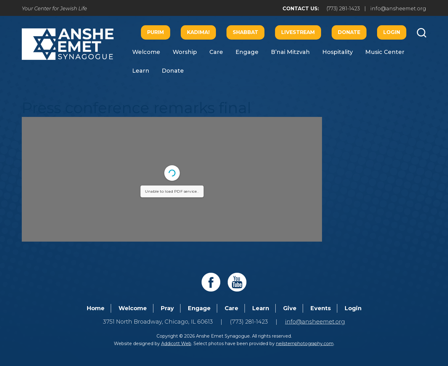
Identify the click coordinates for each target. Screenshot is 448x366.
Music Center (384, 52)
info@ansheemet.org (398, 9)
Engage (247, 52)
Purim (155, 32)
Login (391, 32)
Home (96, 308)
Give (289, 308)
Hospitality (337, 52)
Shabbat (245, 32)
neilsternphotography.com (305, 343)
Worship (185, 52)
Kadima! (198, 32)
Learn (140, 70)
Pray (167, 308)
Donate (349, 32)
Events (320, 308)
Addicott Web (176, 343)
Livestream (298, 32)
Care (216, 52)
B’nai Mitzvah (290, 52)
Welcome (146, 52)
